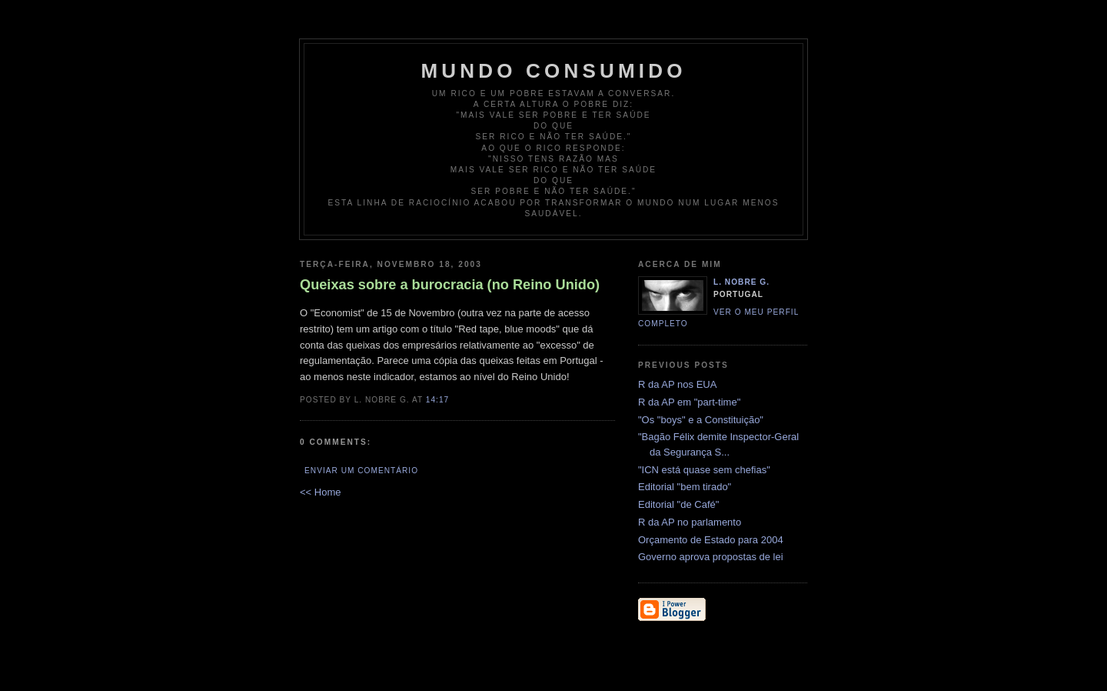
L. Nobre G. (741, 282)
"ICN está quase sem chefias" (704, 470)
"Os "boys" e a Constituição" (700, 420)
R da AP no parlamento (689, 522)
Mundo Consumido (553, 70)
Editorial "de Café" (678, 504)
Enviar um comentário (361, 470)
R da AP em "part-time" (689, 402)
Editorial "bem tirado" (684, 486)
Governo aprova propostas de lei (710, 556)
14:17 (437, 400)
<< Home (320, 492)
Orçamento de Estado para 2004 (710, 540)
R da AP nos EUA (677, 384)
